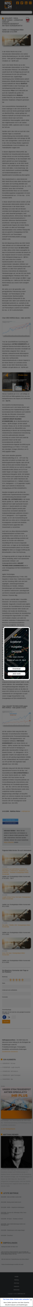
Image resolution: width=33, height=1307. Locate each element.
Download (16, 669)
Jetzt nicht (16, 674)
